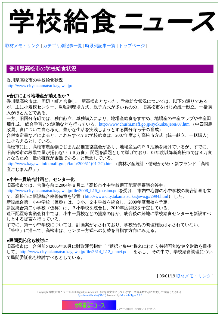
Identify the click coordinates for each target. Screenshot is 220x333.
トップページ (132, 45)
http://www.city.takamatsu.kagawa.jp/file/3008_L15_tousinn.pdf (63, 190)
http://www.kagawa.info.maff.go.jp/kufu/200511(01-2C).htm (60, 163)
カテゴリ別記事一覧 (62, 45)
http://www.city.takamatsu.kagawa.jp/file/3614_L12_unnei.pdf (74, 251)
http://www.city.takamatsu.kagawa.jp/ (39, 85)
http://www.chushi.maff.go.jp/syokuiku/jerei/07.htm (144, 124)
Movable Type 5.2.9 (131, 295)
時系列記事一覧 (100, 45)
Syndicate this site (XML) (92, 295)
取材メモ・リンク (22, 45)
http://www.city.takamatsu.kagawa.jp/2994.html (126, 196)
